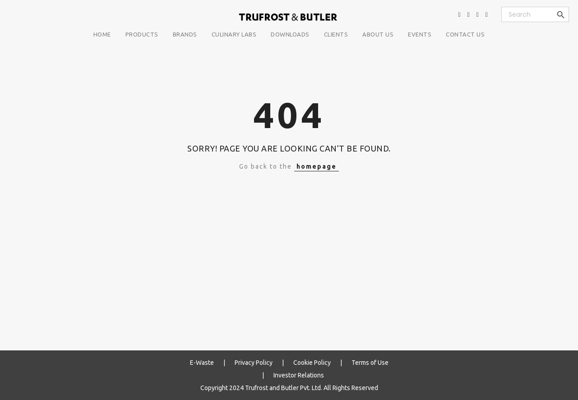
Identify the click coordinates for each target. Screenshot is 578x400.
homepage (316, 166)
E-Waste (202, 362)
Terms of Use (369, 362)
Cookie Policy (312, 362)
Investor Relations (298, 375)
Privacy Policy (254, 362)
